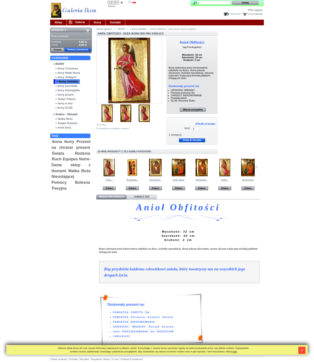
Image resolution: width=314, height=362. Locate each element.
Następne (256, 167)
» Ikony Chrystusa (66, 68)
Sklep (58, 22)
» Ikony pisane (64, 94)
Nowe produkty (59, 359)
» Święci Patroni (65, 99)
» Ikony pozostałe (66, 85)
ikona (57, 141)
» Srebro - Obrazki (65, 114)
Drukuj (103, 125)
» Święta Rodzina (66, 123)
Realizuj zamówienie (78, 49)
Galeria (80, 22)
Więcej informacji (111, 196)
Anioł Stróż (178, 179)
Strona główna (104, 29)
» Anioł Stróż (63, 127)
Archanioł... (132, 179)
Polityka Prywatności (132, 359)
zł (122, 2)
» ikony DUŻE (64, 107)
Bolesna (82, 182)
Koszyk (251, 14)
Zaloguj (258, 10)
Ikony (97, 22)
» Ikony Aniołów (67, 81)
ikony (69, 141)
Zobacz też (141, 196)
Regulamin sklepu (100, 359)
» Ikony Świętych (66, 77)
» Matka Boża (64, 118)
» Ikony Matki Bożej (67, 72)
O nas (115, 359)
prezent (83, 147)
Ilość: (187, 128)
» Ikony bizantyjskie (67, 90)
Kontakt (115, 22)
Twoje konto (235, 14)
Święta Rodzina (71, 153)
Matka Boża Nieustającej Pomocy (70, 177)
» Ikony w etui (64, 103)
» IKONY (59, 63)
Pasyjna (59, 188)
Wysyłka (84, 359)
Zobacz (109, 188)
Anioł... (109, 179)
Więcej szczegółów (193, 109)
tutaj (234, 351)
